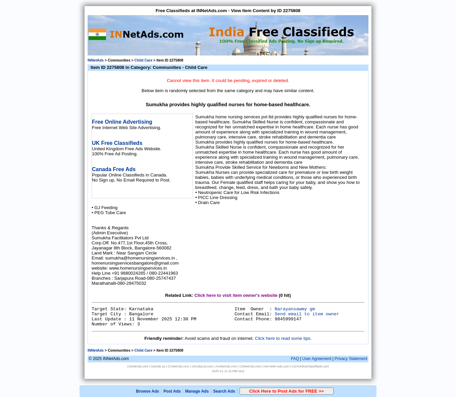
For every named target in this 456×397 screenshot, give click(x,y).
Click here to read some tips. (283, 338)
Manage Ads (197, 391)
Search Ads (224, 391)
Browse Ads (147, 391)
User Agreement (317, 358)
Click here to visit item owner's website (235, 295)
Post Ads (172, 391)
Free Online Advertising (122, 122)
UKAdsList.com (202, 366)
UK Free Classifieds (117, 143)
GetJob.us (158, 366)
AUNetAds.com (226, 366)
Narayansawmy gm (295, 309)
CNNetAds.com (250, 366)
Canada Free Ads (114, 169)
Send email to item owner (307, 314)
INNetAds (96, 60)
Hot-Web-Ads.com (276, 366)
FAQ (295, 358)
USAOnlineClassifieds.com (310, 366)
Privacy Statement (351, 358)
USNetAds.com (137, 366)
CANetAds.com (178, 366)
